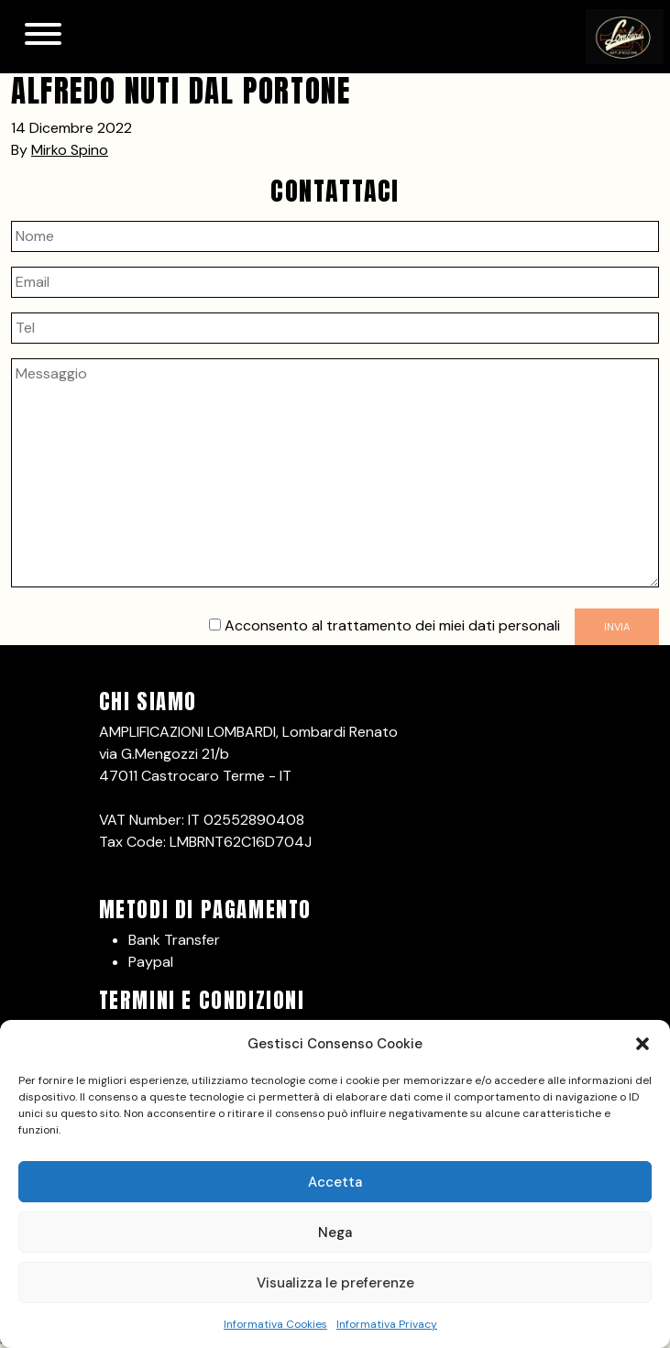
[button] (642, 1044)
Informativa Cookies (275, 1324)
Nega (335, 1232)
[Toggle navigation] (43, 36)
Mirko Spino (69, 149)
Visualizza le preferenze (335, 1283)
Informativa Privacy (386, 1324)
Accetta (335, 1182)
